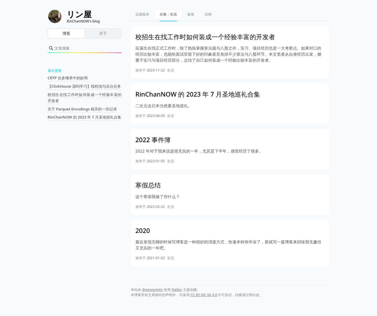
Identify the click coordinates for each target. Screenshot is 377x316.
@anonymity (152, 289)
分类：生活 (168, 14)
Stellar (176, 289)
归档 (208, 14)
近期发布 (142, 14)
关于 (103, 33)
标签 (190, 14)
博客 (66, 33)
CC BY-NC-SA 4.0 (204, 294)
